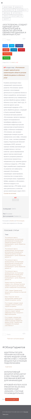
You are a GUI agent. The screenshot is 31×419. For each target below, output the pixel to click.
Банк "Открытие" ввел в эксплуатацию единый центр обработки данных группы (13, 298)
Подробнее (8, 367)
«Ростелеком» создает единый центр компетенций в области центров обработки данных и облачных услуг (15, 73)
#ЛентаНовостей (9, 10)
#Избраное (18, 7)
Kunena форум (19, 338)
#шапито (6, 19)
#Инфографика (8, 7)
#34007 (13, 62)
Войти (12, 221)
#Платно (6, 16)
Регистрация (20, 221)
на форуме (15, 199)
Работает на (11, 338)
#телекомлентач (22, 10)
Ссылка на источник (10, 193)
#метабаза (7, 13)
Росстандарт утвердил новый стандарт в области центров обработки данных (14, 304)
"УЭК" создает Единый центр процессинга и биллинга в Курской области (15, 292)
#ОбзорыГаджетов (12, 399)
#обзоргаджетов (16, 16)
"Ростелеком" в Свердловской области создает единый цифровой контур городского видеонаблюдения (14, 312)
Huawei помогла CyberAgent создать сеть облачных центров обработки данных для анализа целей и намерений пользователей (15, 285)
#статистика (17, 13)
